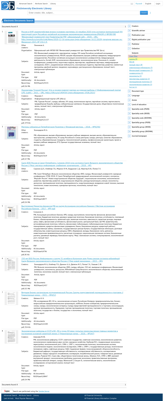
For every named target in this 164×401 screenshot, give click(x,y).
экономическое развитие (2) (140, 84)
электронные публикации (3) (140, 67)
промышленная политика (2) (140, 82)
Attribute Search (41, 3)
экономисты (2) (135, 76)
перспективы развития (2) (139, 79)
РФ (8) (131, 62)
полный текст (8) (135, 65)
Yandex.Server (44, 391)
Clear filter (133, 56)
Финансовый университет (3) (141, 70)
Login (158, 3)
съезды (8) (133, 59)
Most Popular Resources (24, 398)
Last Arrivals (8, 398)
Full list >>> (133, 87)
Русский (139, 3)
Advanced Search (25, 3)
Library (53, 3)
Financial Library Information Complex (101, 398)
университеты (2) (136, 73)
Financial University (94, 395)
